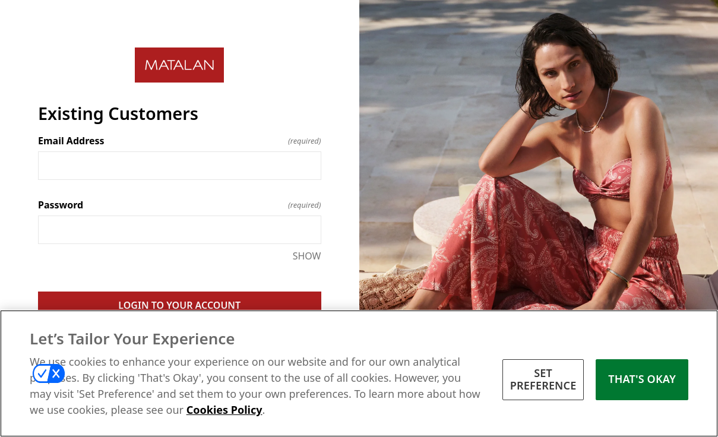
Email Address (179, 141)
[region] (359, 373)
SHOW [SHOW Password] (307, 255)
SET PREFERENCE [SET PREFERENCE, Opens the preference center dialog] (543, 379)
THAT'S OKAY (642, 379)
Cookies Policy (224, 410)
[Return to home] (179, 65)
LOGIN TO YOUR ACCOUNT (179, 305)
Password (179, 205)
